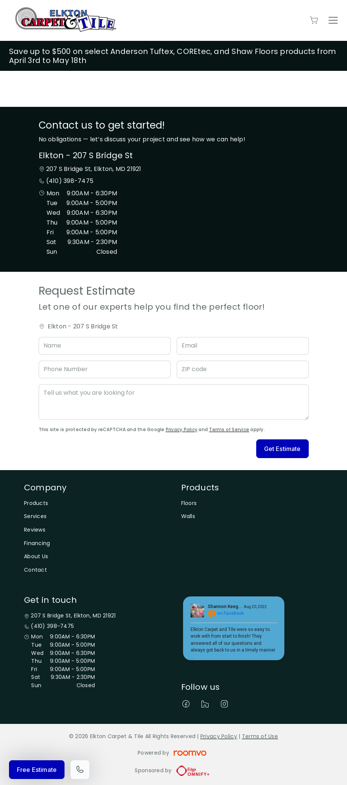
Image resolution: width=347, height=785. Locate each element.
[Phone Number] (105, 369)
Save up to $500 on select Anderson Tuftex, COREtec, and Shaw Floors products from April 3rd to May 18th (172, 56)
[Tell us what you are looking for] (174, 402)
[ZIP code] (243, 369)
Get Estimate (282, 448)
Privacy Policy (181, 429)
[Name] (105, 346)
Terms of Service (229, 429)
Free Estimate (37, 769)
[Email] (243, 346)
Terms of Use (260, 736)
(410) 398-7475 (69, 181)
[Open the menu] (333, 20)
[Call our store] (80, 769)
